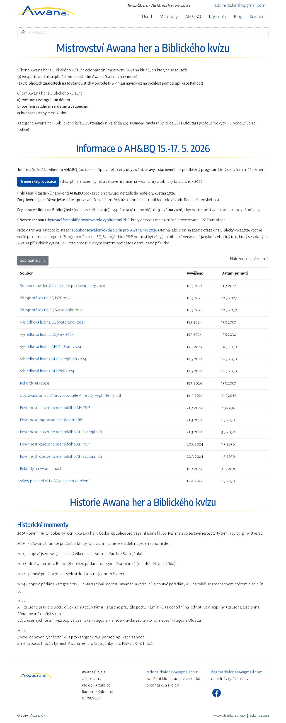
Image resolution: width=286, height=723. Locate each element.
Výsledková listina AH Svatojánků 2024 (53, 359)
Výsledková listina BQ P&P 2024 (47, 334)
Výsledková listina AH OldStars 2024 (50, 347)
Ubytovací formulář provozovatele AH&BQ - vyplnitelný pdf (70, 395)
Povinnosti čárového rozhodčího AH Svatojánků (61, 456)
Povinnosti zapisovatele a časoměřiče (52, 420)
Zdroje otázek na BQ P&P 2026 (45, 298)
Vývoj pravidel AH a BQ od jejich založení (55, 481)
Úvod (147, 16)
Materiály (168, 16)
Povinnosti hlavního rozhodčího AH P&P (55, 408)
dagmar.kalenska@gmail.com (237, 672)
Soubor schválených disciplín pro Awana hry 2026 (62, 286)
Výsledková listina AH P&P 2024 (47, 371)
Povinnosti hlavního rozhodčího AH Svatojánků (61, 432)
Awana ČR (37, 715)
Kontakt (257, 16)
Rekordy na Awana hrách (41, 469)
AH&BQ (193, 16)
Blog (238, 16)
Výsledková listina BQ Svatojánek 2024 (53, 322)
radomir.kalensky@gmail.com (239, 5)
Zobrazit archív (33, 260)
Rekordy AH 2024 (34, 383)
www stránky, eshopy (230, 715)
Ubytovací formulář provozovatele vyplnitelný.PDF (87, 220)
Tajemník (217, 16)
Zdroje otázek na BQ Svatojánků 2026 (51, 310)
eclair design (259, 715)
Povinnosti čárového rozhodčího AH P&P (55, 444)
